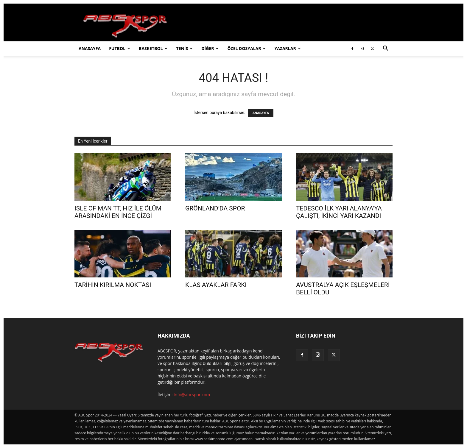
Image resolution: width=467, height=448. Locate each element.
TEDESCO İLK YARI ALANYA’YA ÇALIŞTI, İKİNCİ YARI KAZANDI (339, 212)
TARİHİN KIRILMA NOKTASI (112, 284)
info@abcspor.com (192, 394)
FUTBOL (119, 48)
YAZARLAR (287, 48)
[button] (385, 49)
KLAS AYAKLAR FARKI (216, 284)
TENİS (184, 48)
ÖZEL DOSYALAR (246, 48)
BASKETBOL (153, 48)
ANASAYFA (90, 48)
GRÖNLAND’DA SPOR (215, 208)
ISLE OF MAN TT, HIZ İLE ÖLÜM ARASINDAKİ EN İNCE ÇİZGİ (117, 212)
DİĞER (210, 48)
